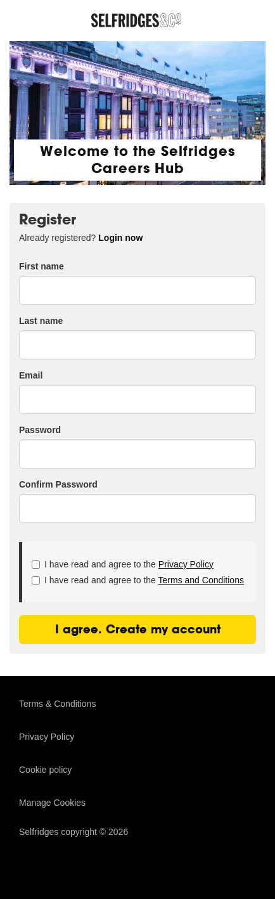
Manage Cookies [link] (52, 803)
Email (30, 375)
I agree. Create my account (138, 629)
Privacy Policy (186, 564)
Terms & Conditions (57, 704)
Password (40, 430)
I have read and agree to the (123, 564)
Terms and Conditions (201, 580)
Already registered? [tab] (81, 238)
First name (41, 266)
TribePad (50, 871)
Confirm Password (58, 484)
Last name (41, 321)
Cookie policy (45, 770)
